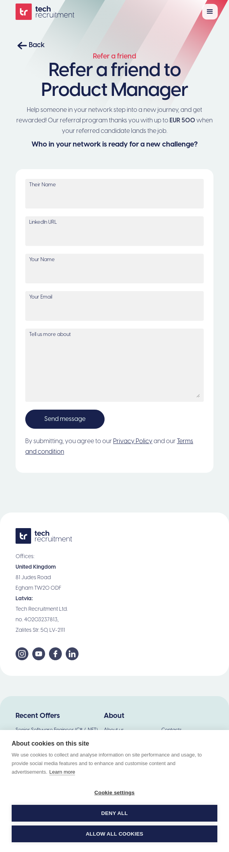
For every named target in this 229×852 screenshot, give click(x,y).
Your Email (40, 297)
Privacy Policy (132, 441)
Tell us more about (50, 334)
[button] (210, 11)
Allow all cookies (114, 834)
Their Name (42, 184)
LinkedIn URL (43, 222)
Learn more (62, 772)
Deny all (114, 813)
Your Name (42, 259)
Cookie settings (114, 792)
